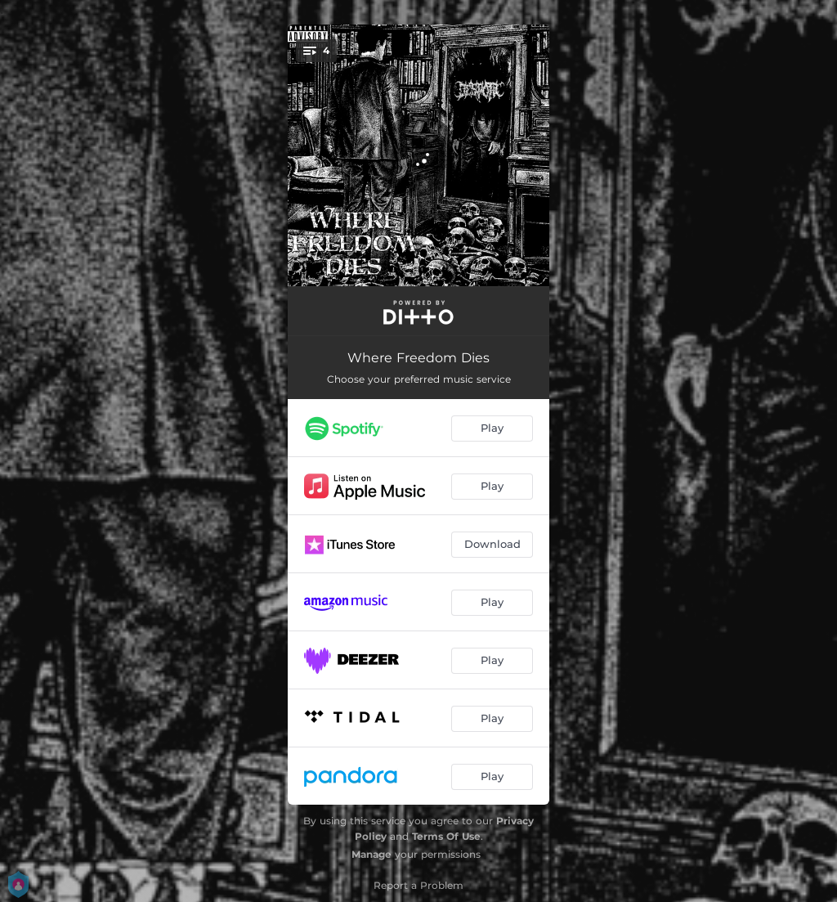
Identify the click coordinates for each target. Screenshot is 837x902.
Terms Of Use (446, 836)
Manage (371, 854)
